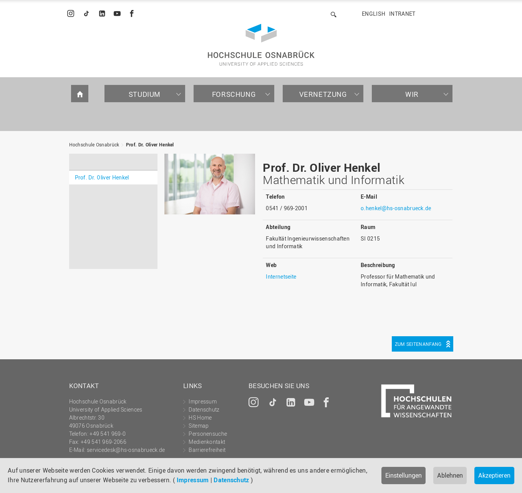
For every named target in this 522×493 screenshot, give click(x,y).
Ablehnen (450, 475)
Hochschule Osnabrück (94, 144)
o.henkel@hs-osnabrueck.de (396, 208)
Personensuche (208, 433)
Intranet (402, 13)
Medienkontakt (207, 441)
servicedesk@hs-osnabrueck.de (126, 449)
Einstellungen (403, 475)
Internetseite (281, 276)
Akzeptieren (494, 475)
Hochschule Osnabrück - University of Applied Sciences (261, 45)
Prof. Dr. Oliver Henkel (150, 144)
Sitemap (199, 425)
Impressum (193, 480)
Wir (412, 94)
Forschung (233, 94)
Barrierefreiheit (207, 449)
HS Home (200, 417)
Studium (145, 94)
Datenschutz (231, 480)
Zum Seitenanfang (418, 344)
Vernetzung (323, 94)
